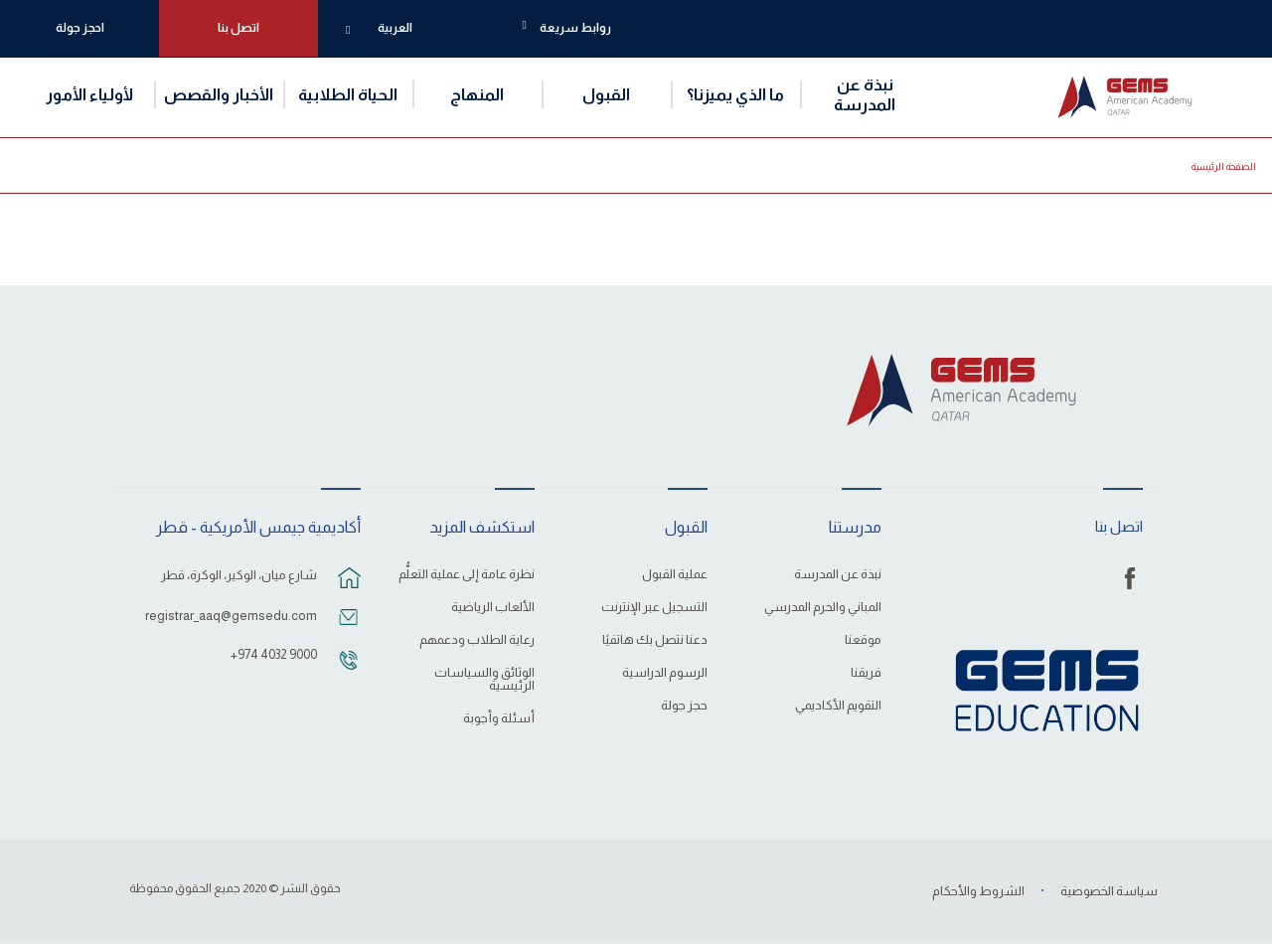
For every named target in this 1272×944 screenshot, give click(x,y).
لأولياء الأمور (89, 94)
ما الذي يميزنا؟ (735, 94)
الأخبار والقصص (218, 94)
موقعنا (863, 640)
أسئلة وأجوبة (499, 718)
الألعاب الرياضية (493, 607)
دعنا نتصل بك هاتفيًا (655, 640)
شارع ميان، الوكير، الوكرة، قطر (239, 574)
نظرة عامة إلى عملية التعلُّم (466, 574)
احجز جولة (80, 28)
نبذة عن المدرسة (864, 94)
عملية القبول (675, 574)
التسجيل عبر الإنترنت (654, 607)
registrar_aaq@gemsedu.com (231, 615)
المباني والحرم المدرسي (822, 607)
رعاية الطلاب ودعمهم (477, 640)
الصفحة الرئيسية (1224, 166)
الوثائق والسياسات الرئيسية (484, 679)
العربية (395, 28)
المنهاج (477, 94)
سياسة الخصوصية (1109, 890)
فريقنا (866, 673)
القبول (606, 94)
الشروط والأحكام (978, 890)
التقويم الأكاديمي (838, 705)
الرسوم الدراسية (665, 673)
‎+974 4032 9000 (274, 654)
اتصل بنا (238, 28)
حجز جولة (684, 705)
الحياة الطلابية (348, 94)
